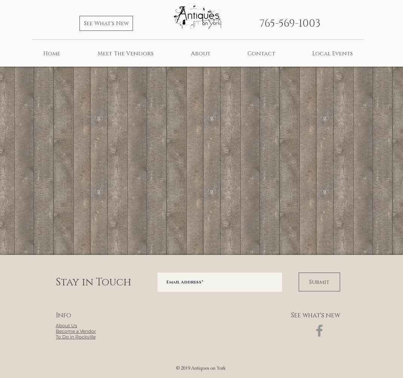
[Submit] (319, 282)
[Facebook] (319, 330)
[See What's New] (106, 23)
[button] (76, 331)
